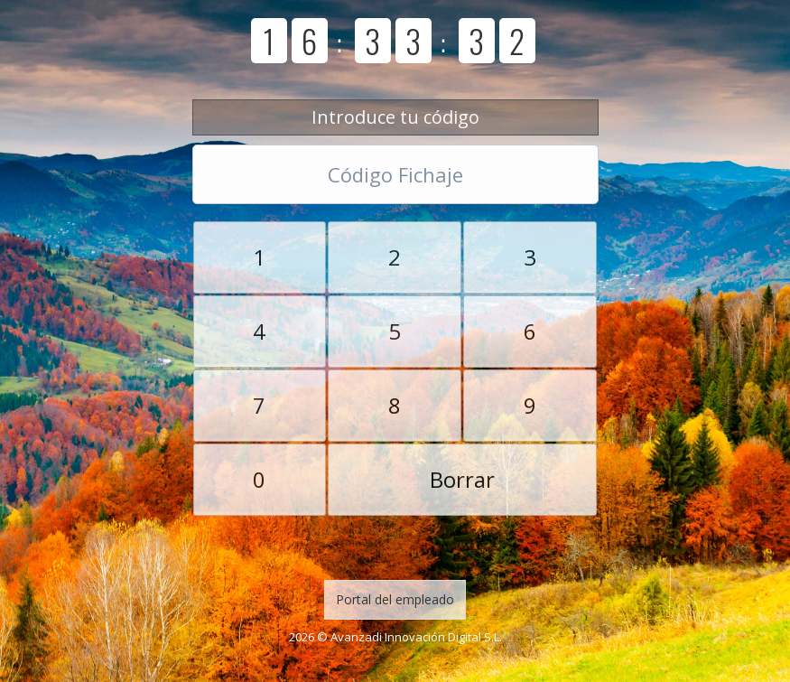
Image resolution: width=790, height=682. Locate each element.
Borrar (462, 479)
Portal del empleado (395, 599)
